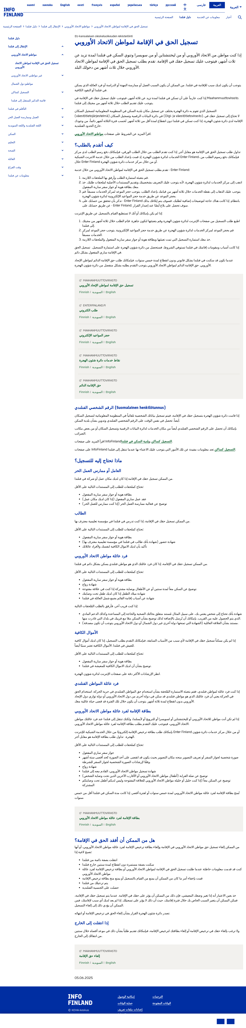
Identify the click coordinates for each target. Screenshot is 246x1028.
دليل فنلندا (185, 17)
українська (135, 5)
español (115, 5)
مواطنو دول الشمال (22, 83)
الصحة (11, 150)
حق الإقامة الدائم (90, 385)
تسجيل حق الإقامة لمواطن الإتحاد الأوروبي (106, 285)
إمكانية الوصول (126, 996)
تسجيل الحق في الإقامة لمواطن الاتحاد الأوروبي (37, 65)
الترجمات (157, 996)
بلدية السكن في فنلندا (135, 441)
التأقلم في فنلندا (17, 108)
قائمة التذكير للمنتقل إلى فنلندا (28, 100)
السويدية (97, 292)
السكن (12, 134)
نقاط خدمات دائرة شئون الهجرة (99, 360)
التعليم (11, 142)
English (65, 5)
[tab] (37, 46)
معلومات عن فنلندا (18, 175)
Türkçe (154, 5)
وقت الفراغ (14, 167)
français (97, 5)
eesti (80, 5)
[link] (13, 12)
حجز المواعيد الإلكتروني (94, 335)
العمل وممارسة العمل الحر (23, 117)
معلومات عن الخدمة (208, 17)
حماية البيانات (125, 1003)
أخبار (228, 17)
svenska (47, 5)
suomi (31, 5)
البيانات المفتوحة (161, 1003)
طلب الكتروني (88, 310)
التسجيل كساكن (20, 92)
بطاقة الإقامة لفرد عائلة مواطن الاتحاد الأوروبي (109, 818)
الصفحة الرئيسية (164, 17)
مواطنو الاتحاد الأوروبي (24, 54)
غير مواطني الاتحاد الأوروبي (26, 75)
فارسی (201, 5)
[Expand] (62, 46)
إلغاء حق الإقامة (89, 956)
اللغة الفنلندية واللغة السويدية (24, 125)
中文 (185, 7)
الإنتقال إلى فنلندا (17, 46)
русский (171, 5)
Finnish (84, 292)
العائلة (11, 159)
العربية (217, 5)
